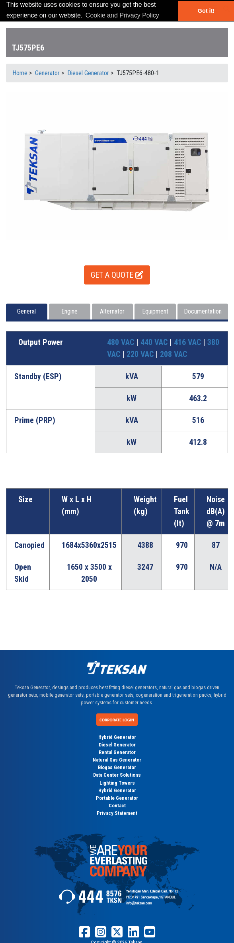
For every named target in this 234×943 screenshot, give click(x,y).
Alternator (112, 311)
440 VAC (155, 342)
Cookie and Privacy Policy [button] (122, 15)
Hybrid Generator (117, 737)
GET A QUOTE (117, 275)
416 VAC (188, 342)
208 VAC (173, 354)
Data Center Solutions (117, 775)
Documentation (203, 311)
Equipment (155, 311)
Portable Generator (117, 798)
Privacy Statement (117, 813)
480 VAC (121, 342)
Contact (117, 806)
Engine (69, 311)
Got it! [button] (206, 11)
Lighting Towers (117, 783)
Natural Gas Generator (117, 760)
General (26, 311)
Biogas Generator (117, 767)
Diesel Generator (117, 745)
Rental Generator (117, 752)
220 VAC (141, 354)
